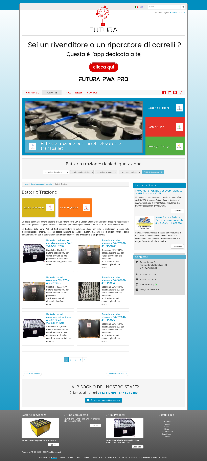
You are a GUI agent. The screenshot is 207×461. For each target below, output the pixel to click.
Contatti (93, 92)
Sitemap (124, 457)
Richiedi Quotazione (153, 172)
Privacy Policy (98, 457)
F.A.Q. (67, 92)
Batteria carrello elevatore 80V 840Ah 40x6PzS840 (113, 280)
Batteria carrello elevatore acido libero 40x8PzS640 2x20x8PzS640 (58, 318)
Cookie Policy (112, 457)
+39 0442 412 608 (148, 274)
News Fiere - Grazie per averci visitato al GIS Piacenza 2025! (158, 192)
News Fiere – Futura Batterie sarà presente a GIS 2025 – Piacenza (169, 220)
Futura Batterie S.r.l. (149, 262)
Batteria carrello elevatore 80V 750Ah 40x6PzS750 (113, 317)
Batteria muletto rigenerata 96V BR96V (39, 440)
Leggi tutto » (177, 211)
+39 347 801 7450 (148, 279)
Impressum (135, 457)
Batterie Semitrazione (118, 374)
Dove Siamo (166, 434)
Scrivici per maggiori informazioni (103, 400)
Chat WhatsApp (148, 284)
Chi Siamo (33, 92)
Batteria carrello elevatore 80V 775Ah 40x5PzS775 (58, 280)
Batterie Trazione (177, 12)
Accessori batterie (32, 374)
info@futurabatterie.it (149, 289)
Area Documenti (166, 432)
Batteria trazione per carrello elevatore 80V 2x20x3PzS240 (58, 243)
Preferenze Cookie (150, 457)
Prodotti (51, 92)
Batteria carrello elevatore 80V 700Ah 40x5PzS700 (113, 243)
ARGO (33, 452)
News (79, 92)
